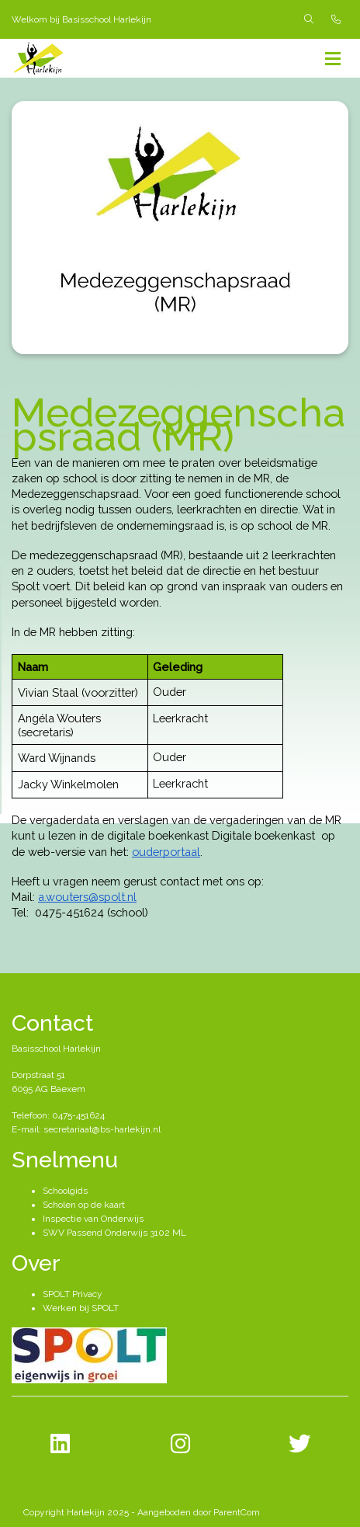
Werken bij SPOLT (81, 1308)
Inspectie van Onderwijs (93, 1218)
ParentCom (236, 1512)
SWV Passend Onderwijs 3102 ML (114, 1232)
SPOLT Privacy (72, 1294)
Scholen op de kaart (84, 1204)
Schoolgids (65, 1190)
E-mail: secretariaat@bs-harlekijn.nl (86, 1129)
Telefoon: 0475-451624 (58, 1115)
